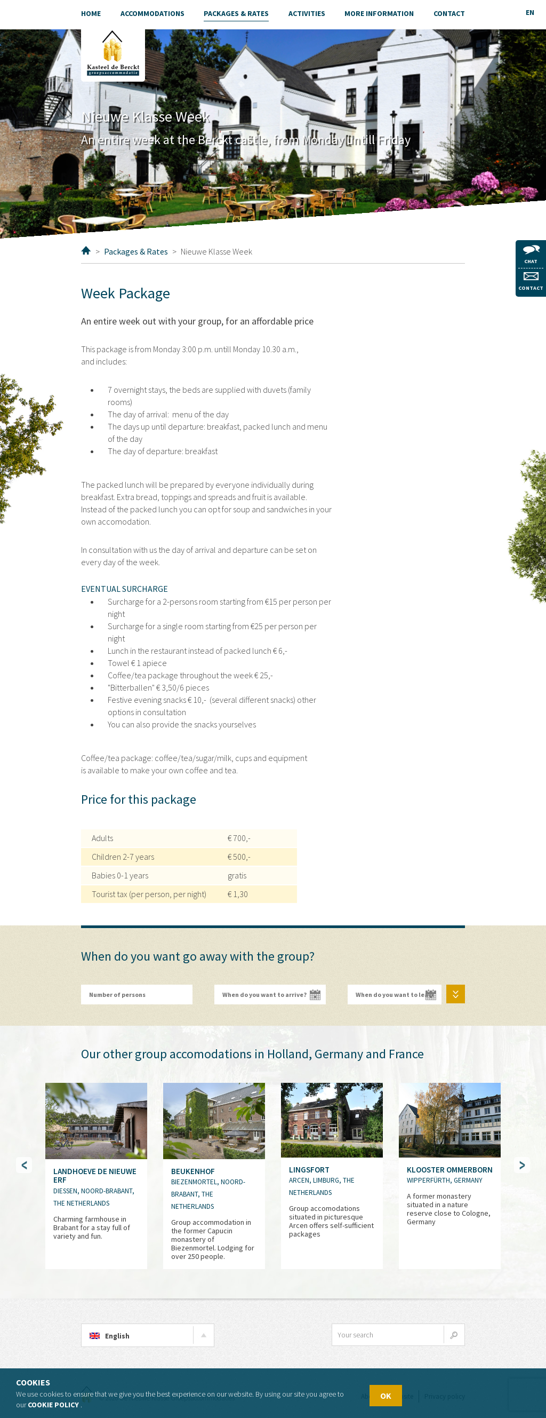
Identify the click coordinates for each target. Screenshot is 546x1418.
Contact (530, 281)
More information (379, 13)
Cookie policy (53, 1404)
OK (385, 1395)
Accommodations (152, 13)
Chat (531, 255)
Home (86, 250)
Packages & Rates (136, 251)
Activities (306, 13)
